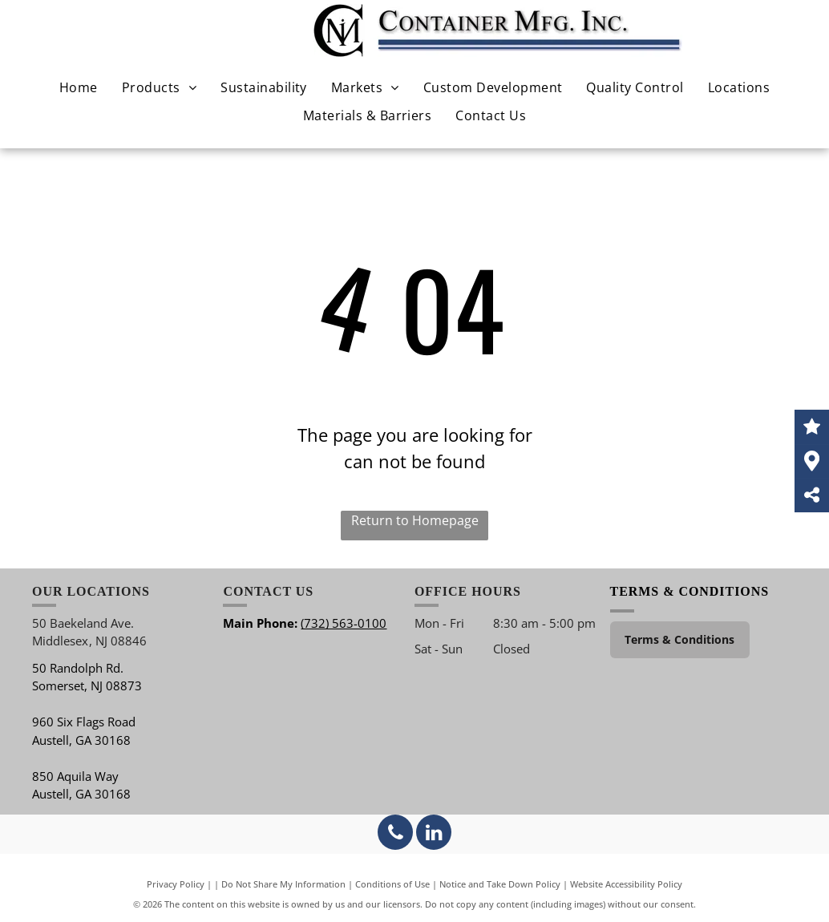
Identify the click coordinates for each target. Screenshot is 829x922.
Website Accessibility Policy (626, 884)
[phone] (395, 834)
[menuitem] (78, 87)
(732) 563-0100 (343, 623)
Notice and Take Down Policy (499, 884)
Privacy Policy (175, 884)
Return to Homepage (415, 520)
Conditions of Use (392, 884)
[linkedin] (433, 834)
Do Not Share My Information (283, 884)
